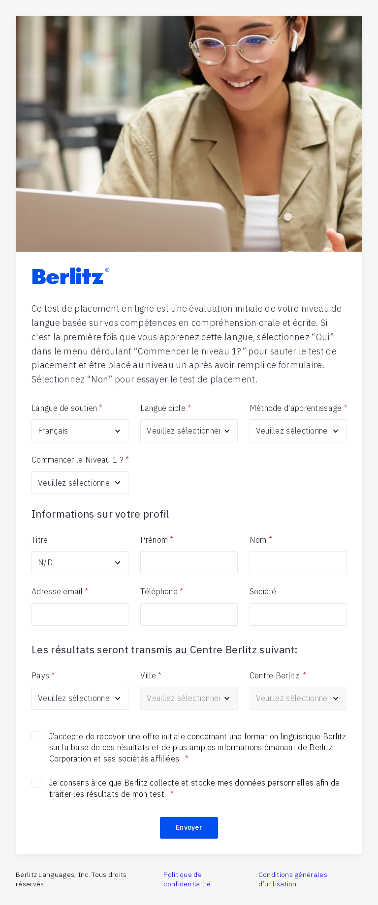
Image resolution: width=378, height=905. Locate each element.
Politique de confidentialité (187, 879)
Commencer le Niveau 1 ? (80, 459)
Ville (150, 675)
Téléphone (161, 591)
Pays (43, 675)
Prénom (156, 539)
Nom (261, 539)
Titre (40, 540)
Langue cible (165, 408)
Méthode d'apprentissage (298, 408)
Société (263, 591)
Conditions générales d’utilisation (292, 879)
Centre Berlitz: (278, 675)
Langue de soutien (67, 408)
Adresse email (60, 591)
